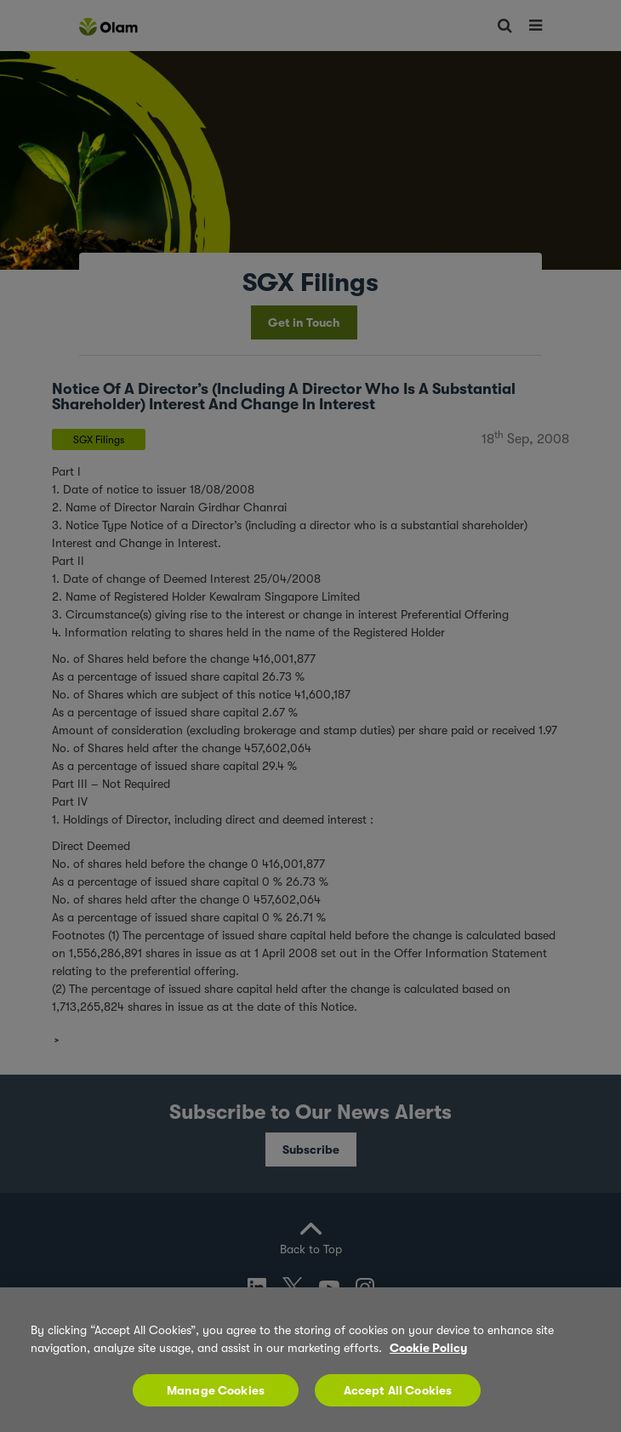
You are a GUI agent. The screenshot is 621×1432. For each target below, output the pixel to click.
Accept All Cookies (398, 1390)
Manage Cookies (216, 1390)
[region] (310, 1359)
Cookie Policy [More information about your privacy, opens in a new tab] (428, 1348)
